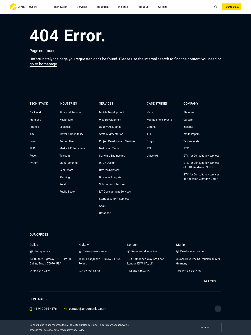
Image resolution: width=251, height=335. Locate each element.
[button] (70, 7)
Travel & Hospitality (71, 134)
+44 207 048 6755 (138, 271)
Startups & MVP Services (114, 198)
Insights (123, 6)
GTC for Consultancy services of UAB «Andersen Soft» (201, 165)
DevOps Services (109, 170)
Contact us (232, 7)
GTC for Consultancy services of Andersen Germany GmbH (201, 177)
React (33, 155)
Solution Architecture (111, 184)
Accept (205, 327)
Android (34, 126)
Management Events (159, 119)
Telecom (64, 155)
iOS (32, 134)
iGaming (64, 177)
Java (33, 141)
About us (143, 6)
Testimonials (191, 141)
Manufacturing (68, 162)
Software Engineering (112, 155)
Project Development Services (117, 141)
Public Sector (67, 191)
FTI (149, 148)
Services (82, 6)
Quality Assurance (110, 126)
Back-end (35, 112)
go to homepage (43, 64)
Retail (62, 184)
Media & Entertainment (73, 148)
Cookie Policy (90, 325)
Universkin (153, 155)
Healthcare (66, 119)
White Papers (191, 134)
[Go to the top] (218, 308)
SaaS (102, 206)
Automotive (66, 141)
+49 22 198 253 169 (188, 271)
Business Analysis (110, 177)
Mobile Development (111, 112)
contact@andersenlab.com (85, 308)
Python (34, 162)
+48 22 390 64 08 (89, 271)
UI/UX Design (107, 162)
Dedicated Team (109, 148)
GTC (186, 148)
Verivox (151, 112)
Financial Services (70, 112)
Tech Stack (60, 6)
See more (210, 280)
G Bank (151, 126)
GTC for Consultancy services (201, 155)
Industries (103, 6)
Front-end (35, 119)
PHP (32, 148)
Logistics (65, 126)
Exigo (150, 141)
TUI (149, 134)
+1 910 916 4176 (40, 271)
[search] (215, 7)
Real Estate (66, 170)
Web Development (110, 119)
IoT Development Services (115, 191)
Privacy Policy (76, 330)
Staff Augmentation (111, 134)
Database (105, 213)
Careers (162, 6)
